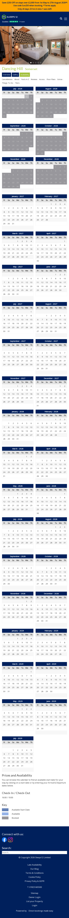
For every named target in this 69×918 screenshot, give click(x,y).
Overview (6, 75)
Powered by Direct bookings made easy (34, 910)
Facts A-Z (25, 79)
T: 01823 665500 (34, 887)
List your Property (34, 901)
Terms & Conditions (35, 873)
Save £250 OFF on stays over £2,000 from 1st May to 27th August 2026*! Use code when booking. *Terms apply (34, 5)
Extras (59, 79)
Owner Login (34, 897)
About (16, 79)
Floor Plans (51, 79)
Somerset (31, 69)
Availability (25, 75)
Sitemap (34, 893)
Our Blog (34, 869)
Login (34, 905)
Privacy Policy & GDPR (34, 881)
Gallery (15, 75)
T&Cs (17, 83)
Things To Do (7, 83)
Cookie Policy (35, 877)
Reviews (34, 79)
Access (42, 79)
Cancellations (7, 79)
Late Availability (34, 864)
